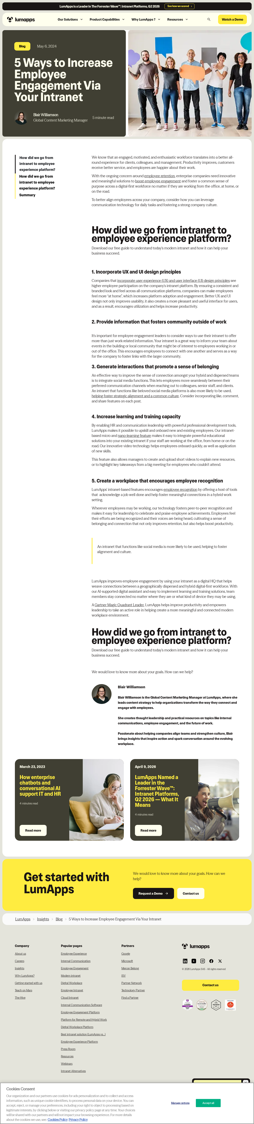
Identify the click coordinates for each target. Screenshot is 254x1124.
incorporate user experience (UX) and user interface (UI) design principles (173, 280)
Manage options (180, 1102)
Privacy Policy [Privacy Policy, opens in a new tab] (78, 1120)
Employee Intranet (72, 990)
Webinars (66, 1064)
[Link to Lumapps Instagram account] (202, 961)
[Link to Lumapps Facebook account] (211, 961)
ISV (123, 976)
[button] (70, 19)
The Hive (20, 998)
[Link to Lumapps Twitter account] (220, 961)
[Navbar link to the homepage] (26, 19)
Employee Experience (74, 953)
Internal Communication (75, 961)
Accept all (208, 1102)
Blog (59, 919)
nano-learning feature (134, 435)
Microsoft (127, 961)
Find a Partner (130, 998)
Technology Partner (133, 990)
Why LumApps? (25, 976)
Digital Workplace (71, 983)
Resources (67, 1056)
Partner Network (131, 983)
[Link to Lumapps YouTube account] (194, 961)
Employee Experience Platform (79, 1042)
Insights (43, 919)
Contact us (191, 893)
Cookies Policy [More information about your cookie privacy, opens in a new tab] (58, 1120)
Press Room (68, 1049)
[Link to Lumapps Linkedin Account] (185, 961)
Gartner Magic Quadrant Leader (119, 605)
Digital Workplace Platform (77, 1027)
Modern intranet (71, 976)
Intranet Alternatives (73, 1071)
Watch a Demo (232, 19)
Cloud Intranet (70, 998)
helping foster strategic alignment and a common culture (135, 396)
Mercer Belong (130, 968)
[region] (127, 1103)
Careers (19, 961)
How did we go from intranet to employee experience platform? (37, 163)
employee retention (159, 176)
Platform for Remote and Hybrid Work (84, 1020)
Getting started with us (28, 983)
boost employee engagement (158, 181)
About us (20, 953)
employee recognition (180, 489)
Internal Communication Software (81, 1005)
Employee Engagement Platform (80, 1012)
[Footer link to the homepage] (210, 946)
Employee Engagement (75, 968)
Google (125, 953)
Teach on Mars (23, 990)
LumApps (22, 919)
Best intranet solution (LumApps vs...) (83, 1034)
